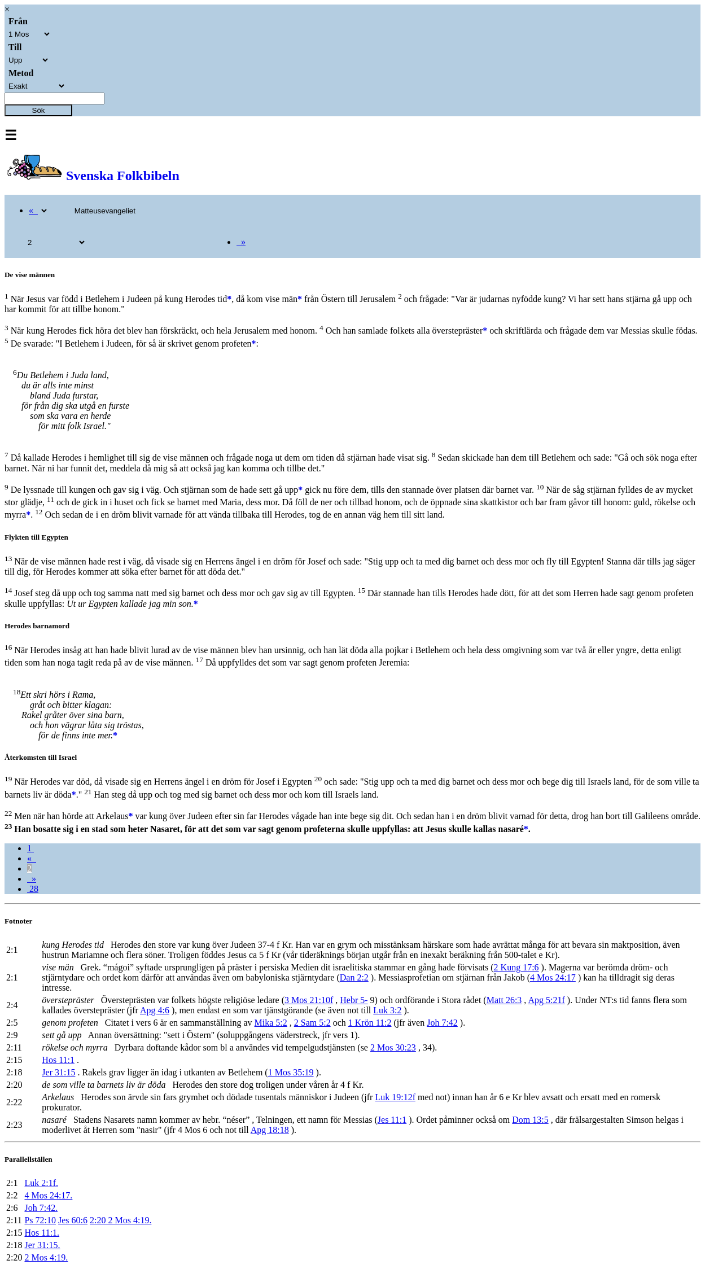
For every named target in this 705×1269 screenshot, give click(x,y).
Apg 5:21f (546, 1000)
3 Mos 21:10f (308, 1000)
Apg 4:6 (154, 1010)
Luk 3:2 (387, 1010)
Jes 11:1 (392, 1119)
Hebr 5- (353, 1000)
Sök (38, 110)
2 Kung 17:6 (516, 967)
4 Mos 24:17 (553, 977)
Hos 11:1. (41, 1232)
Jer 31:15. (42, 1245)
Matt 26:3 (504, 1000)
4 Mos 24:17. (48, 1195)
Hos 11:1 (58, 1060)
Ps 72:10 (40, 1220)
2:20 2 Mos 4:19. (120, 1220)
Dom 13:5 (530, 1119)
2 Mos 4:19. (46, 1257)
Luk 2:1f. (41, 1183)
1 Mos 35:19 (291, 1072)
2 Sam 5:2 (312, 1022)
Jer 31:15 (58, 1072)
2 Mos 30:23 (393, 1047)
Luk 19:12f (395, 1097)
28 (32, 889)
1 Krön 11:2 (370, 1022)
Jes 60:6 (72, 1220)
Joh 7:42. (41, 1208)
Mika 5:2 (271, 1022)
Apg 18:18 (270, 1130)
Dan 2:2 (354, 977)
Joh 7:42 (442, 1022)
